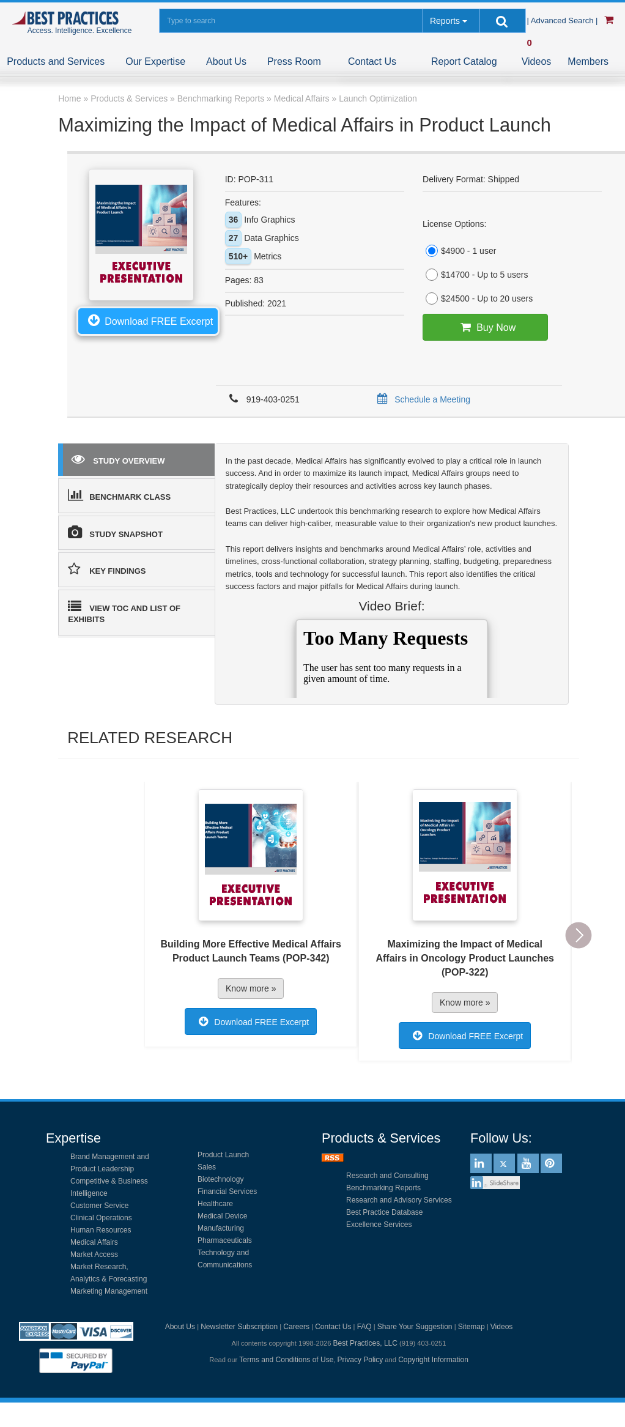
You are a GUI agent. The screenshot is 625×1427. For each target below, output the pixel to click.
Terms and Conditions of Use (286, 1359)
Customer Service (99, 1205)
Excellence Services (379, 1224)
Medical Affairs (94, 1242)
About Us (226, 61)
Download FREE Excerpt (148, 320)
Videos (537, 61)
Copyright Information (433, 1359)
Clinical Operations (101, 1218)
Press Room (294, 61)
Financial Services (227, 1191)
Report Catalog (464, 61)
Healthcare (215, 1203)
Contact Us (372, 61)
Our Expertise (155, 61)
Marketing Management (108, 1291)
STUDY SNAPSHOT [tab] (115, 532)
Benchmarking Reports (383, 1188)
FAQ (364, 1326)
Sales (207, 1167)
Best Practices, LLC (365, 1343)
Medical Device (222, 1216)
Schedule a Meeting (421, 399)
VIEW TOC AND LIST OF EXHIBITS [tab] (124, 612)
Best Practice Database (384, 1212)
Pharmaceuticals (225, 1240)
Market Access (94, 1254)
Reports (445, 21)
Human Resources (100, 1230)
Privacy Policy (360, 1359)
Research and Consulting (387, 1175)
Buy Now (485, 327)
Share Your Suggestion (415, 1326)
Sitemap (471, 1326)
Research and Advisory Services (399, 1200)
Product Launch (223, 1155)
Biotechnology (220, 1179)
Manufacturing (221, 1228)
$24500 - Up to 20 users (478, 298)
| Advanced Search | (564, 20)
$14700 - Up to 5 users (475, 275)
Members (588, 61)
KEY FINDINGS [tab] (107, 569)
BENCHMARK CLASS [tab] (119, 495)
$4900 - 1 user (459, 251)
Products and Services (56, 61)
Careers (296, 1326)
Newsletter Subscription (239, 1326)
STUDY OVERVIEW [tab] (118, 458)
